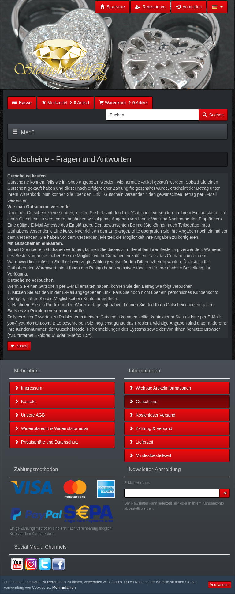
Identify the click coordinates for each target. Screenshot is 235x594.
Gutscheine (143, 401)
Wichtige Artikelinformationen (160, 388)
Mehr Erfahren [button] (64, 587)
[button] (217, 6)
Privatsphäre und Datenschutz (46, 442)
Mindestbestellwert (150, 455)
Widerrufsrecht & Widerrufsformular (51, 428)
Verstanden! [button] (219, 585)
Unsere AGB (29, 415)
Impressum (28, 388)
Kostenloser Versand (152, 415)
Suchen (213, 114)
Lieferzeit (141, 442)
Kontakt (24, 401)
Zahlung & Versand (150, 428)
